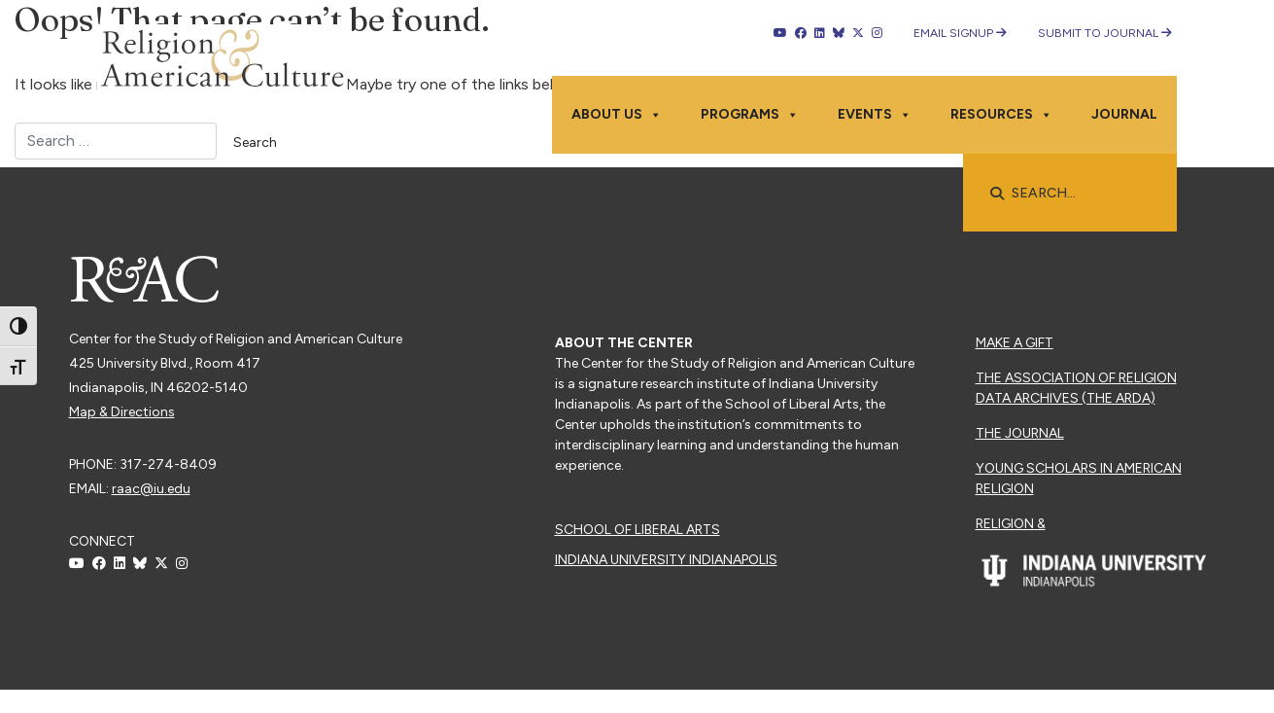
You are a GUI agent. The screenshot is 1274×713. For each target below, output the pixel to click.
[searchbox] (1079, 193)
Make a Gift (1014, 343)
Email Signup (960, 33)
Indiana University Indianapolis (666, 560)
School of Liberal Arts (637, 529)
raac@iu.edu (151, 489)
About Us (616, 115)
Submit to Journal (1105, 33)
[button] (997, 193)
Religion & (1011, 524)
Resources (1001, 115)
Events (875, 115)
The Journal (1020, 433)
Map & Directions (122, 412)
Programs (750, 115)
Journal (1124, 114)
